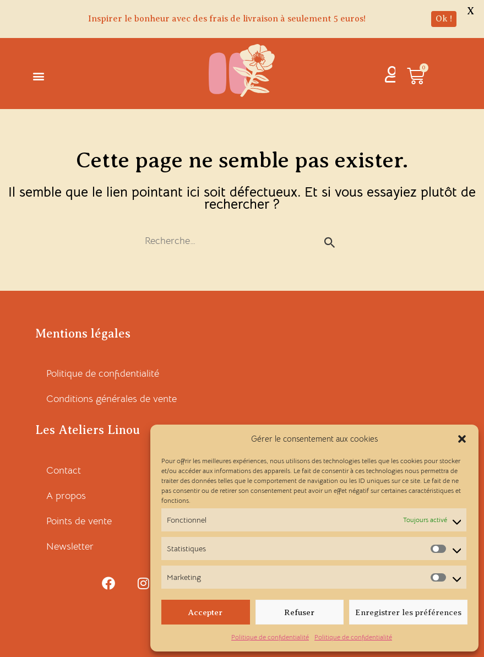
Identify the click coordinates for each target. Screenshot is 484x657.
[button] (461, 438)
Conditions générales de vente (111, 399)
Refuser (299, 612)
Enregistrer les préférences (408, 612)
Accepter (205, 612)
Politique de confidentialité (270, 637)
